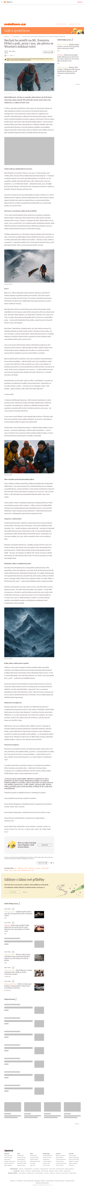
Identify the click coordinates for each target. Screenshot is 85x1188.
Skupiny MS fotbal (34, 1159)
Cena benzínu (36, 1168)
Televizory (58, 1173)
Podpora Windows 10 (69, 1168)
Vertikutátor (28, 1171)
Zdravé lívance (46, 1159)
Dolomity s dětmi (60, 1165)
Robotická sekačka (36, 1171)
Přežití (15, 870)
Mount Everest (45, 868)
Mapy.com (21, 1168)
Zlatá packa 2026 (44, 1168)
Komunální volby (8, 1157)
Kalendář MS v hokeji (21, 1163)
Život (19, 870)
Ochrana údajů (50, 1180)
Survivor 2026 (52, 1168)
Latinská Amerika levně (61, 1163)
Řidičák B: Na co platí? (74, 1161)
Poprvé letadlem (59, 1157)
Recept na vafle (46, 1163)
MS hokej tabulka (21, 1159)
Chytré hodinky (64, 1173)
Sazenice (23, 1171)
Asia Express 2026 (60, 1168)
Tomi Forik (12, 51)
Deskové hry (52, 1173)
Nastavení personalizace (42, 1183)
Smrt (32, 870)
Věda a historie (62, 44)
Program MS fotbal (34, 1157)
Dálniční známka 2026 (74, 1157)
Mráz (11, 870)
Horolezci (38, 868)
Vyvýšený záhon (67, 1171)
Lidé (15, 868)
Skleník (56, 1171)
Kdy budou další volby (9, 1163)
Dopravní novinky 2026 (74, 1159)
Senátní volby (7, 1159)
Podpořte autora (48, 52)
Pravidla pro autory (59, 1180)
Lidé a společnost (10, 984)
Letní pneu (46, 1173)
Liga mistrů (32, 1165)
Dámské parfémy (39, 1173)
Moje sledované (61, 24)
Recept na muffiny (47, 1157)
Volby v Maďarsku (8, 1165)
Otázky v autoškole (73, 1163)
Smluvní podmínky (29, 1180)
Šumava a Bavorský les (61, 1159)
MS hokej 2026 (20, 1155)
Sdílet (12, 56)
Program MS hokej (21, 1157)
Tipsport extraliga (21, 1165)
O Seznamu (20, 1180)
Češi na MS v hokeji (21, 1161)
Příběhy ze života (26, 870)
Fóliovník (61, 1171)
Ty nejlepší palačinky (47, 1155)
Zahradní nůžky (44, 1171)
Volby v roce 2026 (8, 1155)
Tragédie (6, 870)
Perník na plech (46, 1165)
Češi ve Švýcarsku (60, 1161)
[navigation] (2, 2)
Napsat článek (44, 845)
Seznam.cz (80, 2)
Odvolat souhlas (70, 1180)
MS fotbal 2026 (33, 1155)
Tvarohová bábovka (47, 1161)
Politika (60, 55)
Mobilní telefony (22, 1173)
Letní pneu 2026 (72, 1155)
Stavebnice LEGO (30, 1173)
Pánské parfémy (72, 1173)
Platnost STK (71, 1165)
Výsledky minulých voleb (9, 1161)
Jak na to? (25, 892)
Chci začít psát (75, 24)
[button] (29, 77)
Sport (26, 868)
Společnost (20, 868)
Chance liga (32, 1163)
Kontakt (43, 1180)
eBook (6, 56)
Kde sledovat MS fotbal (35, 1161)
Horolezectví (31, 868)
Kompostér (51, 1171)
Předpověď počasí (28, 1168)
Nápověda (37, 1180)
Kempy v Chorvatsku (60, 1155)
